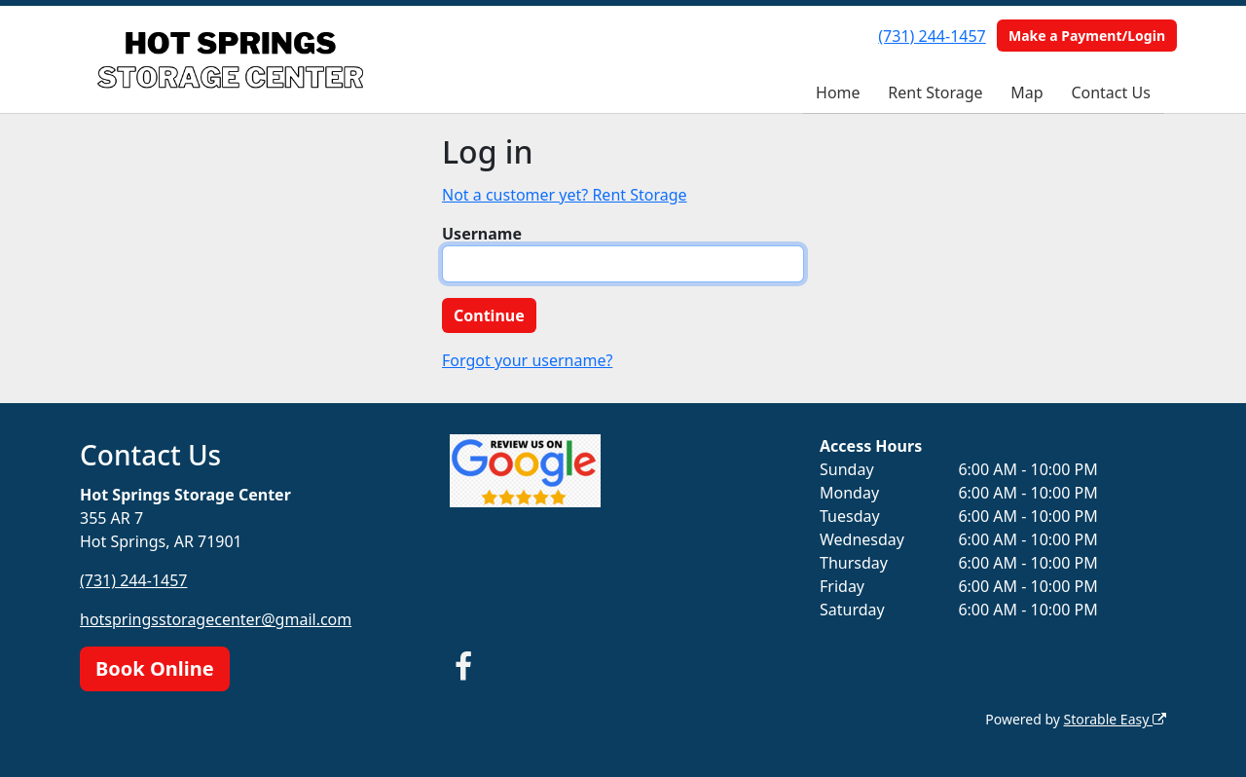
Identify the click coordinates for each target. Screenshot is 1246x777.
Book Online (154, 668)
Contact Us (1110, 92)
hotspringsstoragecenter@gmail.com (215, 619)
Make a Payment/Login (1086, 35)
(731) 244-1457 (931, 36)
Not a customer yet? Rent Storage (564, 194)
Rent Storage (935, 92)
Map (1026, 92)
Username (482, 233)
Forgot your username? (527, 360)
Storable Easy (1115, 719)
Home (838, 92)
